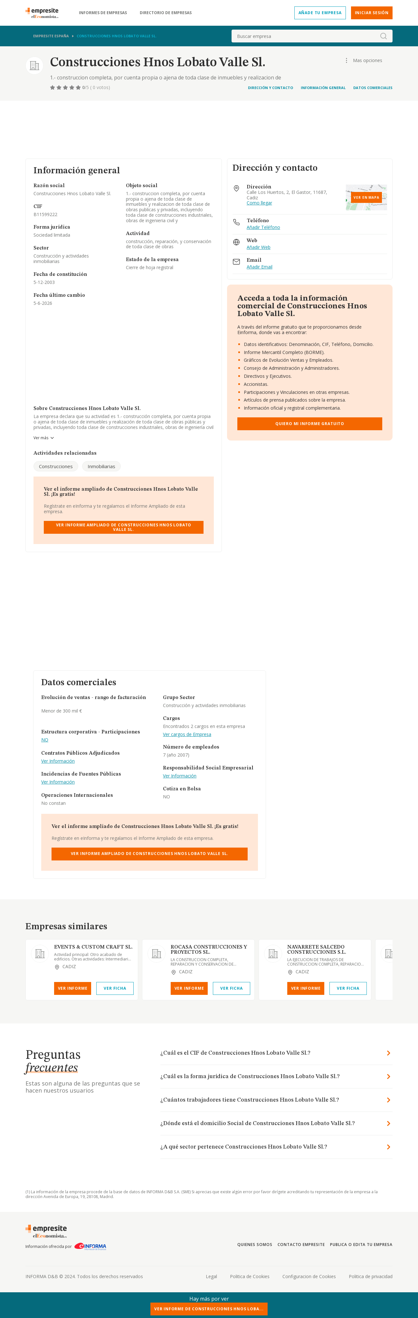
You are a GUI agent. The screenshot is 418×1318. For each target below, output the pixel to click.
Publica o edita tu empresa (361, 1244)
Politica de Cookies (250, 1276)
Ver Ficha (115, 988)
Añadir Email (259, 267)
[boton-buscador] (383, 36)
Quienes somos (254, 1244)
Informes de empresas (103, 13)
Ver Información (58, 761)
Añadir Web (259, 247)
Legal (211, 1276)
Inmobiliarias (101, 466)
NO (44, 740)
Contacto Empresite (301, 1244)
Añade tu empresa (320, 12)
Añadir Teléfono (263, 227)
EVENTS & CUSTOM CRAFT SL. (93, 947)
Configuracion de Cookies (309, 1276)
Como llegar (259, 203)
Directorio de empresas (166, 13)
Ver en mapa (366, 197)
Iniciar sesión (372, 12)
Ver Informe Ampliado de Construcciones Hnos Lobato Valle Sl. (124, 527)
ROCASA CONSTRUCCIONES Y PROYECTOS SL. (209, 950)
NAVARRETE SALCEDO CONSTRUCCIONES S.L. (316, 950)
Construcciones (56, 466)
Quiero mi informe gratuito (309, 423)
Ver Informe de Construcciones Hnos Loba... (209, 1309)
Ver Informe (73, 988)
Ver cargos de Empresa (187, 734)
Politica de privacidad (371, 1276)
